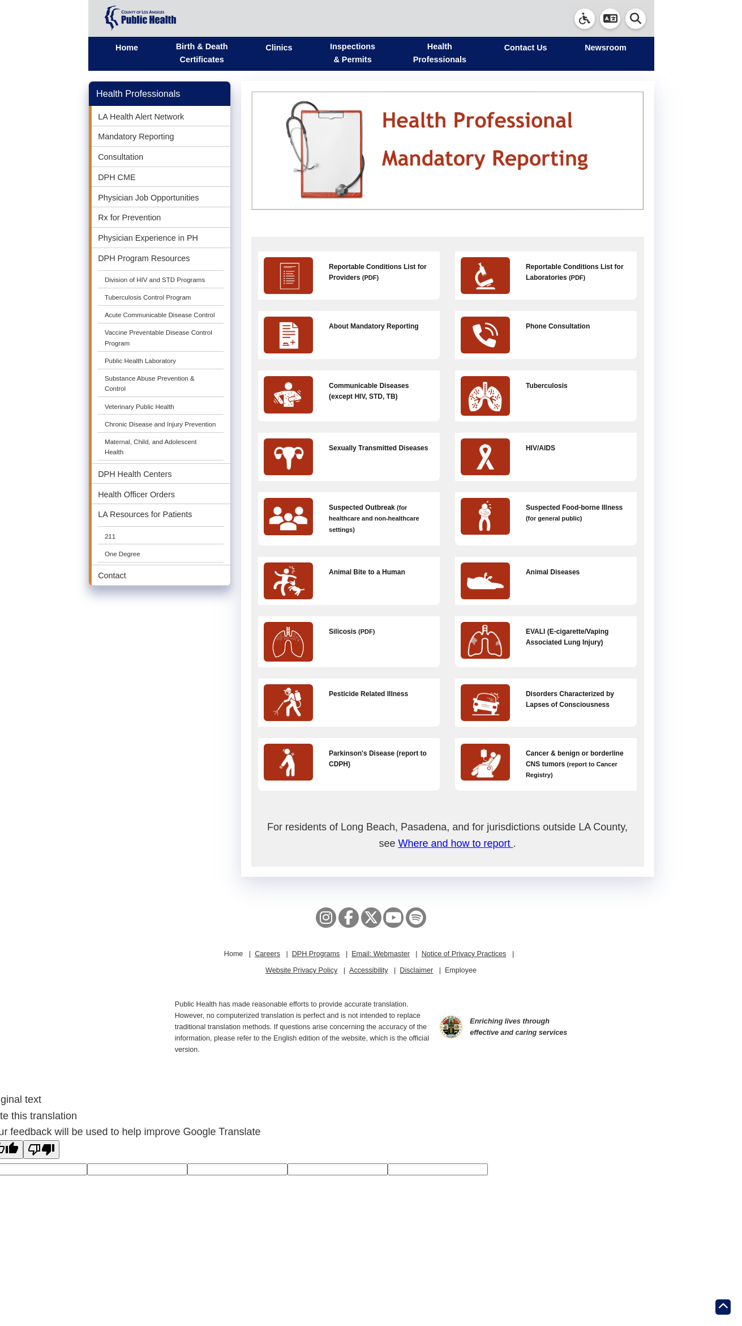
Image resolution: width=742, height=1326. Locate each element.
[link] (584, 18)
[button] (610, 18)
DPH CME (116, 177)
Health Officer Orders (136, 494)
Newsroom (606, 47)
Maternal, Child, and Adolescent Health (151, 446)
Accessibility (368, 970)
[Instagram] (326, 917)
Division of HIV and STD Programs (155, 279)
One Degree (122, 554)
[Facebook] (348, 917)
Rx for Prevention (129, 217)
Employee (461, 970)
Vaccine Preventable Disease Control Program (158, 337)
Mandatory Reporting (136, 136)
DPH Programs (316, 954)
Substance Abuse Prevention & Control (150, 383)
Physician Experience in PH (148, 237)
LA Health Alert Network (141, 116)
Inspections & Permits (352, 53)
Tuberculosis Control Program (148, 297)
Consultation (120, 156)
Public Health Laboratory (140, 360)
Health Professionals (439, 53)
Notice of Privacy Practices (464, 954)
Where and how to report (455, 843)
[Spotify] (416, 917)
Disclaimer (416, 970)
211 (110, 536)
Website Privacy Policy (301, 970)
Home (126, 47)
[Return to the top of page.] (723, 1307)
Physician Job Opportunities (148, 197)
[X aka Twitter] (371, 917)
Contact (112, 575)
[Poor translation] (41, 1149)
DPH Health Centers (134, 474)
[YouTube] (393, 917)
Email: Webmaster (380, 954)
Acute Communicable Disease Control (160, 315)
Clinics (278, 47)
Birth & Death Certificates (202, 53)
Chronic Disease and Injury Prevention (160, 424)
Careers (267, 954)
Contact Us (525, 47)
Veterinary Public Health (139, 406)
